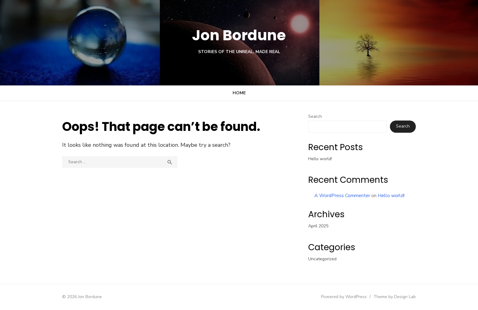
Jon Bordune (239, 35)
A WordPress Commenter (342, 195)
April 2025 (318, 226)
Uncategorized (322, 259)
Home (239, 93)
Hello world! (320, 159)
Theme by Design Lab (394, 297)
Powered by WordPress (344, 297)
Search (315, 116)
